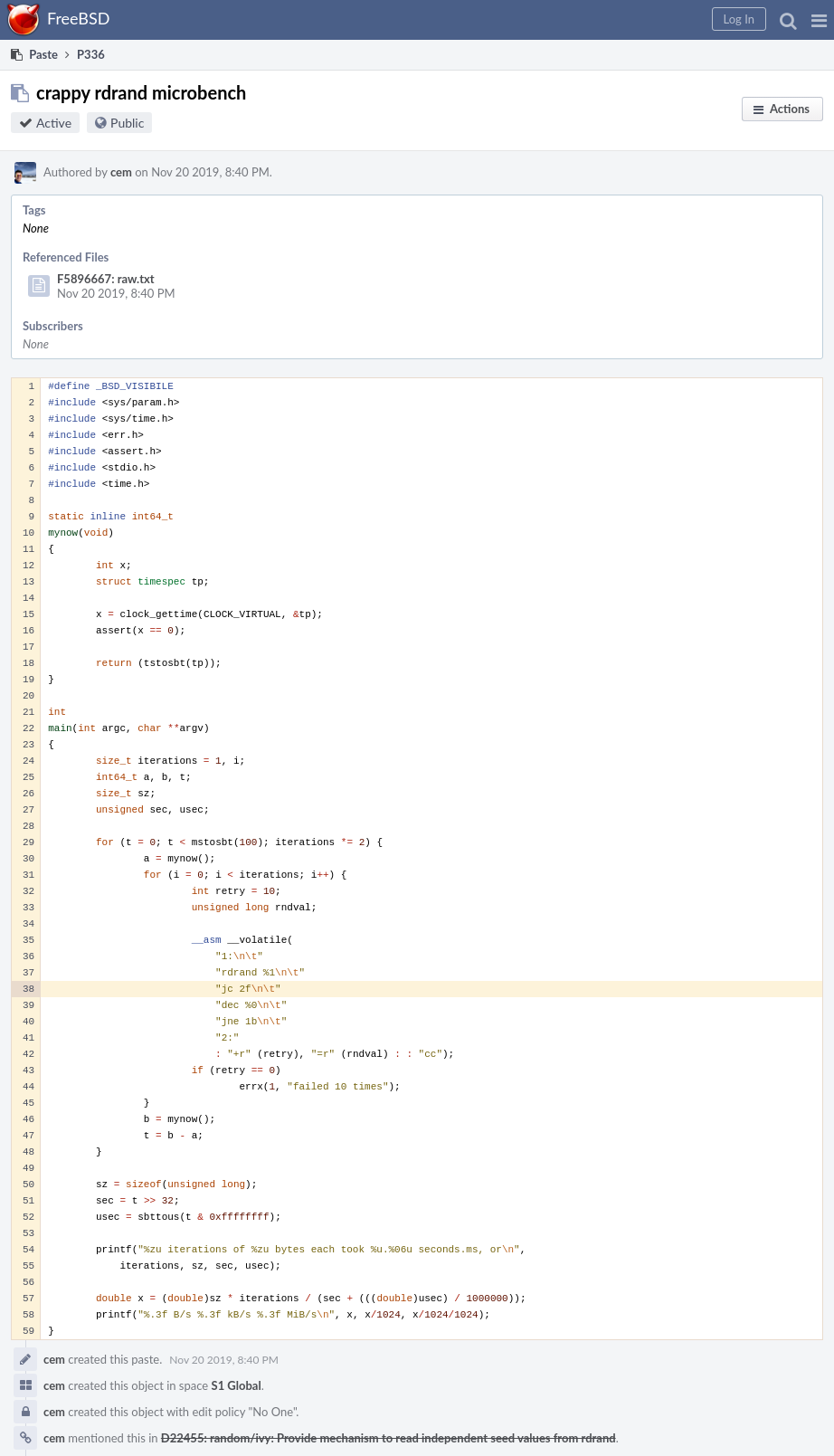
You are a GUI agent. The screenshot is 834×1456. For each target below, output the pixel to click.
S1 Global (236, 1385)
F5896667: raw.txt (106, 278)
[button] (819, 20)
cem (121, 172)
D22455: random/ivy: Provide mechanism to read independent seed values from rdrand (388, 1438)
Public (127, 122)
